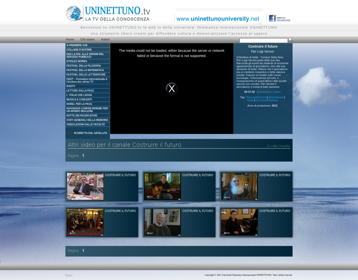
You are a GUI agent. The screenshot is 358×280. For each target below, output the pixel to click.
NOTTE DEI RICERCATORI (81, 115)
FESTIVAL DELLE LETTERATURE (85, 74)
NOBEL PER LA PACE (79, 104)
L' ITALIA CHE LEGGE (79, 95)
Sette (250, 100)
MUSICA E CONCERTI (79, 99)
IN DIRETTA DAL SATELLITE (87, 133)
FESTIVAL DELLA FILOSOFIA (83, 65)
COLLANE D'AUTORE (79, 49)
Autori (105, 39)
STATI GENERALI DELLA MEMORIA (87, 120)
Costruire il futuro (270, 91)
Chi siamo (87, 39)
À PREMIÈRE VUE (77, 45)
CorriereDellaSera (267, 100)
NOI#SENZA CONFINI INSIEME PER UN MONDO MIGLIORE (87, 109)
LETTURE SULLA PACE (80, 90)
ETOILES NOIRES (76, 61)
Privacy (69, 275)
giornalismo (275, 97)
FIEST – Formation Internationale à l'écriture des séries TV (86, 80)
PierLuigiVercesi (256, 97)
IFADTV (70, 86)
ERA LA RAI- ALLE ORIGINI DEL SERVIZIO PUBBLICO (85, 55)
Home (70, 39)
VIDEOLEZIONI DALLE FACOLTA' (85, 124)
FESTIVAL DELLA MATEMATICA (85, 70)
